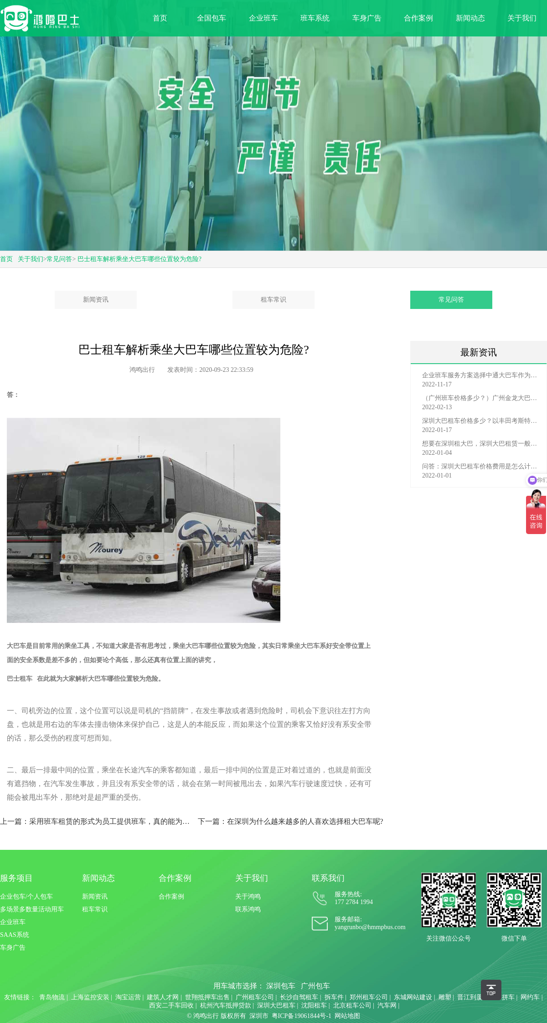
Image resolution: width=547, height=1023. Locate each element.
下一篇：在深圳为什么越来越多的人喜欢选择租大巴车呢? (290, 821)
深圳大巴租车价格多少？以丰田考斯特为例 (481, 420)
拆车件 (334, 997)
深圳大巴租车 (276, 1005)
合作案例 (418, 18)
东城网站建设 (413, 997)
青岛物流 (52, 997)
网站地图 (347, 1016)
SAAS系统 (14, 934)
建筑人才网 (163, 997)
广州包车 (315, 986)
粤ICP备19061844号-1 (301, 1016)
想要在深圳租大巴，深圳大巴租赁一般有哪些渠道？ (481, 443)
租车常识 (273, 299)
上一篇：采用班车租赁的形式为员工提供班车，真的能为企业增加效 (95, 821)
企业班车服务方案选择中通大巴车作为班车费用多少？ (481, 375)
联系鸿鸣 (248, 909)
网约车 (530, 997)
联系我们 (328, 878)
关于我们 (522, 18)
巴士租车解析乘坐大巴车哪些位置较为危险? (139, 259)
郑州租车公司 (369, 997)
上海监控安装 (90, 997)
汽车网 (387, 1005)
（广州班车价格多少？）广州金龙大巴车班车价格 (481, 398)
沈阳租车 (314, 1005)
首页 (160, 18)
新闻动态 (470, 18)
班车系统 (315, 18)
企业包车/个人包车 (26, 896)
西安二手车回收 (171, 1005)
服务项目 (16, 878)
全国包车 (211, 18)
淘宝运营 (128, 997)
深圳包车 (280, 986)
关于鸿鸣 (248, 896)
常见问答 (59, 259)
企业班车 (263, 18)
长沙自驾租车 (299, 997)
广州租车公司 (255, 997)
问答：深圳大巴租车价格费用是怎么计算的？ (481, 466)
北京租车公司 (352, 1005)
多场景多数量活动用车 (32, 909)
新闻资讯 (95, 299)
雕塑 (445, 997)
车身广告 (367, 18)
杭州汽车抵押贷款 (225, 1005)
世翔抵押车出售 (207, 997)
